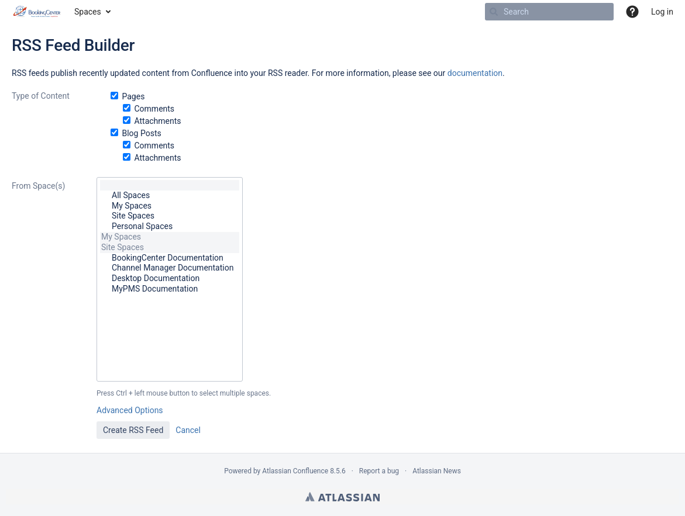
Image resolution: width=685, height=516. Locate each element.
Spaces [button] (87, 11)
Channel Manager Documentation (169, 268)
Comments (154, 108)
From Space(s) (38, 186)
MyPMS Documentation (169, 289)
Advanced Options (130, 410)
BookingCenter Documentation (169, 258)
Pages (133, 96)
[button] (632, 11)
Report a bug (379, 471)
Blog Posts (141, 133)
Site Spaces (169, 216)
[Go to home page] (37, 11)
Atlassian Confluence (295, 471)
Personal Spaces (169, 226)
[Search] (493, 11)
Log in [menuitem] (662, 11)
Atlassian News (436, 471)
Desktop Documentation (169, 278)
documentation (475, 73)
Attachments (157, 121)
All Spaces (169, 196)
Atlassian (342, 496)
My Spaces (169, 206)
